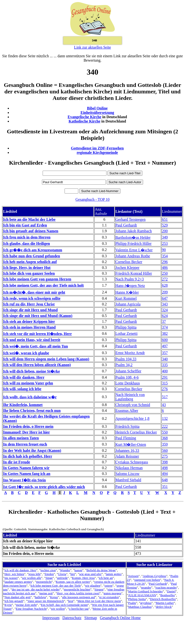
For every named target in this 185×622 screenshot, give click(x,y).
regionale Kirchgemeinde (97, 152)
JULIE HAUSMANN (142, 595)
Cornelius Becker (128, 262)
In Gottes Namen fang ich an (26, 474)
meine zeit (46, 593)
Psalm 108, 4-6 (127, 377)
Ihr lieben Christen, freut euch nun (32, 410)
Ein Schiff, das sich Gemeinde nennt (64, 605)
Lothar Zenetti (126, 333)
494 (165, 474)
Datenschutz (71, 618)
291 (165, 377)
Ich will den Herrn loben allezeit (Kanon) (37, 365)
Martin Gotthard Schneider (145, 591)
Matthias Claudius (140, 607)
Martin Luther (165, 603)
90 (164, 250)
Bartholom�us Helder (133, 237)
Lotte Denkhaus (127, 383)
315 (165, 383)
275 (165, 456)
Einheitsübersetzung (97, 112)
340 (165, 359)
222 (165, 426)
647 (165, 298)
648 (165, 480)
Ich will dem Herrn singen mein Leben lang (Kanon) (46, 359)
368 (165, 438)
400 (165, 371)
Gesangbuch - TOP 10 (92, 199)
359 (165, 444)
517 (165, 397)
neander (146, 587)
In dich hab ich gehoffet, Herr (27, 456)
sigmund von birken (147, 580)
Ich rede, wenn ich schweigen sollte (31, 298)
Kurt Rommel (126, 298)
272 (165, 279)
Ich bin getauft (13, 601)
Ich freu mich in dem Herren (26, 237)
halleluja (40, 597)
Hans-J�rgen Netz (130, 286)
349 (165, 237)
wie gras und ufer (90, 574)
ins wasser (11, 578)
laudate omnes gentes (18, 581)
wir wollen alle (31, 578)
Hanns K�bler (127, 292)
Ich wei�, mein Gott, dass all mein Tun (35, 346)
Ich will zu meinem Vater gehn (28, 383)
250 (165, 273)
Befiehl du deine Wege (101, 570)
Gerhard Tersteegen (130, 219)
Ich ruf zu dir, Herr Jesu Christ (29, 304)
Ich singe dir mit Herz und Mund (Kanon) (37, 316)
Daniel (171, 591)
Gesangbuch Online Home (120, 618)
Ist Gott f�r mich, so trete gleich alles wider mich (44, 487)
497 (165, 346)
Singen (98, 589)
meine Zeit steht (26, 605)
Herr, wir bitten (14, 574)
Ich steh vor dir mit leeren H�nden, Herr (37, 334)
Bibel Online (97, 108)
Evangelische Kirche (84, 117)
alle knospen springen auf (78, 597)
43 (164, 405)
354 (165, 256)
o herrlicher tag (78, 608)
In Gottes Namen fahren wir (26, 468)
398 (165, 462)
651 (165, 219)
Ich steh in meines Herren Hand (29, 327)
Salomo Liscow (127, 474)
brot (70, 601)
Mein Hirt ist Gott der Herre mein (99, 601)
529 (165, 225)
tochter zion (48, 570)
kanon (78, 570)
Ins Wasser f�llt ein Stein (24, 480)
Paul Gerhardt (126, 225)
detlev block (164, 607)
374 (165, 327)
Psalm (132, 603)
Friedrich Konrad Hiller (133, 273)
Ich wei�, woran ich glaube (26, 353)
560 (165, 450)
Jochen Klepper (127, 268)
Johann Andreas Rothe (132, 256)
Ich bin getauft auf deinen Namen (30, 231)
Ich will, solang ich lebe (22, 389)
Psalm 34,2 (123, 365)
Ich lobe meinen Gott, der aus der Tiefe (56, 585)
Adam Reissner (127, 456)
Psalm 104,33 (125, 359)
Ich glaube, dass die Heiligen (26, 243)
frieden (49, 574)
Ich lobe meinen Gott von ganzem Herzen (37, 279)
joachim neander (166, 587)
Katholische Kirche (84, 121)
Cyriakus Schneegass (131, 462)
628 (165, 285)
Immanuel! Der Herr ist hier (26, 432)
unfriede (62, 578)
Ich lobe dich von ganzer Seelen (29, 273)
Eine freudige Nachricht (31, 608)
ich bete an (106, 578)
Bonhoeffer (167, 595)
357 (165, 353)
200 (165, 231)
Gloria (62, 574)
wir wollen (58, 608)
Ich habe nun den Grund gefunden (31, 256)
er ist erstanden (109, 597)
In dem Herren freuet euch (25, 444)
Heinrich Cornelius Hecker (136, 432)
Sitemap (90, 618)
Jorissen (133, 576)
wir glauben (92, 585)
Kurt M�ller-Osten (130, 444)
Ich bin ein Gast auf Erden (25, 225)
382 (165, 333)
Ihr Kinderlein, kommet (23, 405)
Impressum (50, 618)
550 (165, 432)
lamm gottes (114, 574)
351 (165, 487)
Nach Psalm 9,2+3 (129, 279)
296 (165, 262)
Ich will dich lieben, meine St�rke (31, 371)
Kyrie (8, 605)
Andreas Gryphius (154, 576)
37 (164, 321)
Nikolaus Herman (129, 468)
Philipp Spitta (126, 327)
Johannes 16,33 (127, 450)
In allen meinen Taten (21, 438)
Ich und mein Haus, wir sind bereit (31, 340)
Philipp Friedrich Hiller (133, 243)
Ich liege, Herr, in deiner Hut (27, 268)
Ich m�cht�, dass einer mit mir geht (34, 292)
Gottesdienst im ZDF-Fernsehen (97, 148)
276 (165, 389)
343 (165, 304)
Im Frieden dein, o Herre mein (28, 426)
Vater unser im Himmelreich (45, 601)
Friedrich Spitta (127, 426)
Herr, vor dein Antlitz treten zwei (78, 593)
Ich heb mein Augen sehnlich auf (30, 262)
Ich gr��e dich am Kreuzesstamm (32, 250)
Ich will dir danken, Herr (24, 377)
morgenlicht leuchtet (77, 589)
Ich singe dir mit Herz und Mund (30, 310)
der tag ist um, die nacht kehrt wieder (35, 589)
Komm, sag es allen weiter (73, 581)
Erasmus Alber (126, 410)
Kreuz (54, 597)
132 (165, 418)
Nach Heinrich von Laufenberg (130, 397)
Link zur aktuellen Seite (92, 47)
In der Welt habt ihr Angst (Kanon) (32, 450)
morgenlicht (44, 581)
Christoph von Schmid (132, 405)
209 (165, 292)
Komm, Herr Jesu (83, 578)
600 (165, 340)
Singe (49, 578)
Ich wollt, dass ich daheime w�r (30, 397)
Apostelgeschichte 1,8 (132, 418)
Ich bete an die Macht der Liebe (29, 219)
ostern (108, 585)
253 (165, 243)
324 (165, 310)
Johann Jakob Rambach (133, 231)
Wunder (65, 570)
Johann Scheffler (128, 371)
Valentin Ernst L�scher (134, 250)
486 (165, 268)
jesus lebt (34, 574)
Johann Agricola (127, 304)
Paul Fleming (125, 438)
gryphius (146, 603)
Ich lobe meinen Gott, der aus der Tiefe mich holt (43, 285)
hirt (72, 574)
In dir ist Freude (16, 462)
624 (165, 316)
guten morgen (112, 593)
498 (165, 468)
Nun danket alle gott (17, 597)
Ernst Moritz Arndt (130, 353)
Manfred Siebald (128, 480)
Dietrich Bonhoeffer (163, 599)
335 (165, 365)
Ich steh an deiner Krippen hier (29, 321)
